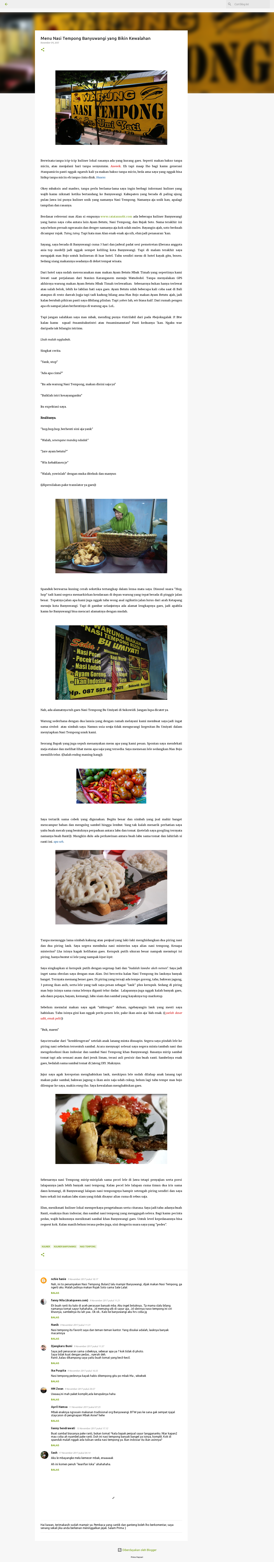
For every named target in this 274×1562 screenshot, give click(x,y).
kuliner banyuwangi (65, 1246)
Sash (54, 1452)
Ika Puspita (58, 1370)
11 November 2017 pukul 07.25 (84, 1407)
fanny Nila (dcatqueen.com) (69, 1300)
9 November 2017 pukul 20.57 (80, 1389)
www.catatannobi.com (116, 216)
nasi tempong (88, 1246)
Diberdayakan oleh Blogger (137, 1550)
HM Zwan (57, 1388)
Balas (55, 1293)
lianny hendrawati (63, 1428)
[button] (43, 50)
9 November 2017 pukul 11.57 (89, 1346)
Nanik (55, 1324)
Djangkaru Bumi (61, 1346)
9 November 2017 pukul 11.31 (75, 1325)
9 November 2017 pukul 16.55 (82, 1370)
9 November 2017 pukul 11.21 (105, 1300)
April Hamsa (59, 1406)
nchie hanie (58, 1279)
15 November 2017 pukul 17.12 (92, 1428)
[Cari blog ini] (251, 4)
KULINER (46, 1246)
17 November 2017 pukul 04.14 (74, 1453)
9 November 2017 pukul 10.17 (83, 1279)
